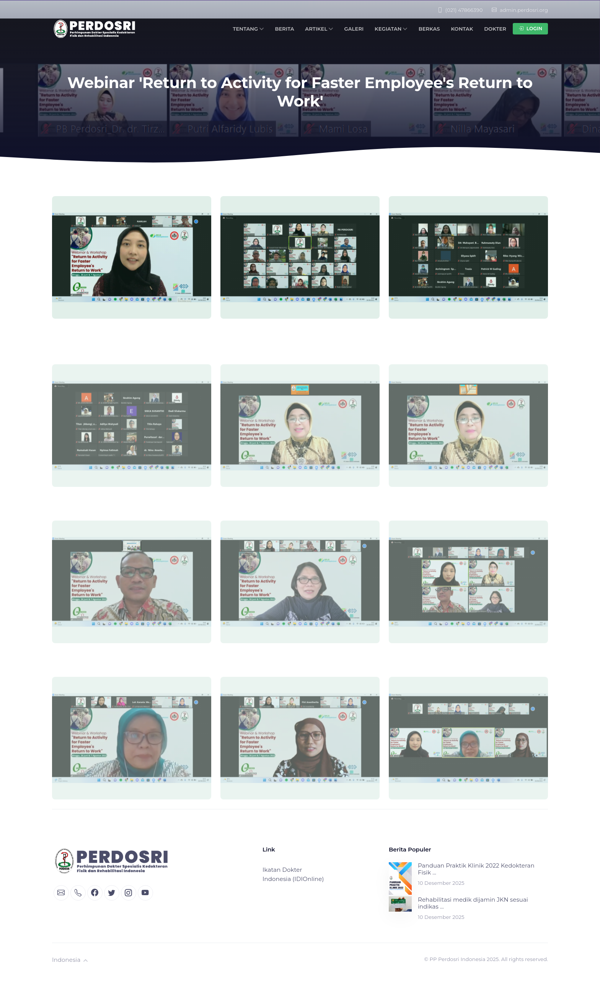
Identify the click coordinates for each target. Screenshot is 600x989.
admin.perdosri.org (520, 10)
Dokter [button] (495, 29)
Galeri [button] (354, 29)
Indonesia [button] (70, 959)
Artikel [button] (319, 29)
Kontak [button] (462, 29)
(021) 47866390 (460, 10)
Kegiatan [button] (391, 29)
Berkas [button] (429, 29)
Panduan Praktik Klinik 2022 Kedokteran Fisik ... (476, 869)
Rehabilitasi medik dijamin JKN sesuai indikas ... (473, 903)
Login (530, 28)
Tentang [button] (248, 29)
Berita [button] (284, 29)
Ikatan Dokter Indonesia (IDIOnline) (293, 874)
